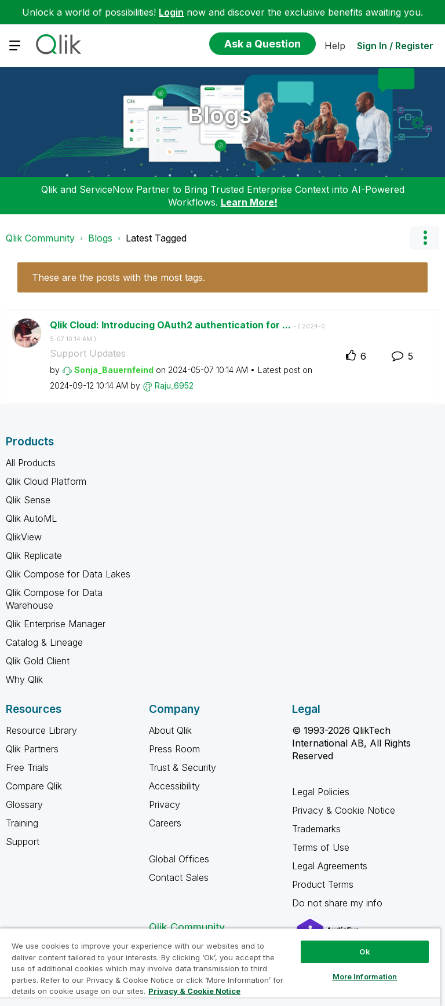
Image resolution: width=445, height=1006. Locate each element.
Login (171, 12)
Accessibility (174, 786)
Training (22, 823)
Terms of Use (320, 847)
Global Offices (179, 859)
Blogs (220, 115)
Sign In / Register (395, 46)
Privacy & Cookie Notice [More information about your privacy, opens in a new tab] (194, 991)
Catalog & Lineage (44, 642)
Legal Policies (320, 792)
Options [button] (424, 238)
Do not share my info (338, 903)
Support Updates (88, 353)
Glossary (24, 804)
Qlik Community (40, 238)
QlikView (24, 537)
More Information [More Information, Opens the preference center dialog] (365, 976)
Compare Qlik (34, 786)
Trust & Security (182, 767)
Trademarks (316, 829)
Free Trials (27, 767)
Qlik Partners (32, 749)
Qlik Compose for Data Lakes (68, 574)
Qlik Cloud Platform (46, 481)
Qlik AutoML (31, 518)
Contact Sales (179, 877)
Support (22, 841)
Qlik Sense (28, 500)
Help (334, 46)
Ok (364, 951)
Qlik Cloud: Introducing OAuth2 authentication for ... (187, 331)
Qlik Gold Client (38, 661)
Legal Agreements (329, 866)
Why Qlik (24, 679)
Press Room (174, 749)
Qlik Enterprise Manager (55, 624)
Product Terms (322, 884)
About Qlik (170, 730)
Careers (165, 823)
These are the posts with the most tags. (118, 277)
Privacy (164, 804)
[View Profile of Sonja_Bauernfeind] (114, 370)
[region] (220, 967)
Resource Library (41, 730)
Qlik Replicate (34, 555)
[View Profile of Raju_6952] (174, 385)
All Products (31, 463)
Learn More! (249, 202)
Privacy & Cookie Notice (343, 810)
